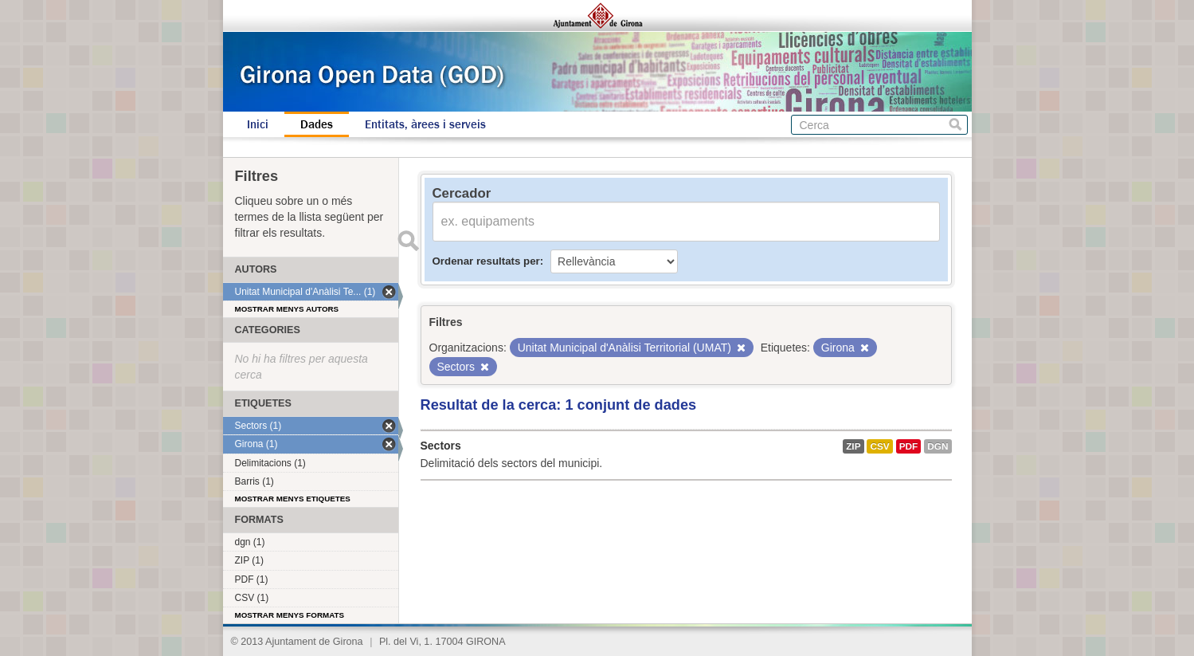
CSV (879, 446)
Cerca (955, 125)
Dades (316, 124)
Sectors (441, 445)
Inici (257, 124)
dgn (937, 446)
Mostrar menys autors (287, 308)
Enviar (409, 241)
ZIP (853, 446)
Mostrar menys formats (290, 615)
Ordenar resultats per (486, 261)
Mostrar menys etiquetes (292, 498)
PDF (908, 446)
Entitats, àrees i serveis (425, 124)
